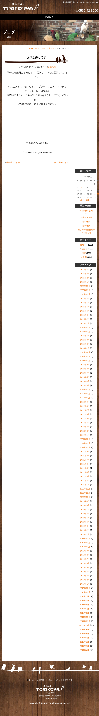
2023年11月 (85, 356)
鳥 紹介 (59, 680)
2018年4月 (84, 600)
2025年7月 (85, 303)
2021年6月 (85, 464)
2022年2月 (85, 431)
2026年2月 (85, 278)
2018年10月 (85, 592)
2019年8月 (85, 555)
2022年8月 (85, 406)
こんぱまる (84, 249)
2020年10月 (85, 497)
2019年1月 (85, 584)
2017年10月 (84, 625)
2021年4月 (85, 472)
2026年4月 (85, 269)
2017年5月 (84, 646)
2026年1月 (85, 282)
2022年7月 (85, 410)
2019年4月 (85, 571)
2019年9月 (85, 551)
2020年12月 (85, 489)
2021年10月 (85, 447)
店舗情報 (40, 680)
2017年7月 (84, 638)
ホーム (31, 680)
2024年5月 (85, 336)
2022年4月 (85, 422)
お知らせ (52, 67)
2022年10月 (85, 398)
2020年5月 (85, 518)
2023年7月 (85, 373)
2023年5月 (85, 377)
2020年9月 (85, 501)
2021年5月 (85, 468)
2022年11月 (85, 394)
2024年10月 (85, 331)
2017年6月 (84, 642)
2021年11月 (85, 443)
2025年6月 (85, 307)
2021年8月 (85, 456)
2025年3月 (85, 315)
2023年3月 (85, 385)
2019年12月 (85, 538)
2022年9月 (85, 402)
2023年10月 (85, 360)
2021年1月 (85, 485)
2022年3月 (85, 427)
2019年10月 (85, 547)
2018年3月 (84, 605)
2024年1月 (85, 348)
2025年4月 (85, 311)
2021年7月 (85, 460)
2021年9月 (85, 451)
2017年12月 (85, 617)
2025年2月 (85, 319)
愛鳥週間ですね (13, 162)
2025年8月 (85, 298)
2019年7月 (85, 559)
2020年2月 (85, 530)
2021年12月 (85, 439)
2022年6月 (85, 414)
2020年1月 (85, 534)
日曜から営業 (86, 217)
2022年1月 (85, 435)
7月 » (88, 200)
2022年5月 (85, 418)
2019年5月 (85, 567)
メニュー (50, 680)
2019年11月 (85, 542)
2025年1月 (85, 323)
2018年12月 (85, 588)
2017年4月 (84, 650)
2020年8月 (85, 505)
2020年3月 (85, 526)
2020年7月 (85, 509)
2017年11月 (85, 621)
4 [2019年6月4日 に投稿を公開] (81, 187)
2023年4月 (85, 381)
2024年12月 (85, 327)
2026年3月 (85, 274)
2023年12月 (85, 352)
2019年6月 (85, 563)
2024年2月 (85, 344)
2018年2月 (84, 609)
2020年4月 (85, 522)
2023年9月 (85, 365)
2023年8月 (85, 369)
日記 (84, 253)
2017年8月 (84, 633)
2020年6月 (85, 514)
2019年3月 (85, 576)
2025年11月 (85, 290)
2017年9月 (84, 629)
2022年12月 (85, 389)
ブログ (67, 680)
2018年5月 (84, 596)
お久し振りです (60, 162)
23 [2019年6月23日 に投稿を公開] (98, 194)
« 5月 (82, 200)
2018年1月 (84, 613)
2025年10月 (85, 294)
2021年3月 (85, 476)
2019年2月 (85, 580)
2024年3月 (85, 340)
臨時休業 (86, 221)
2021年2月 (85, 480)
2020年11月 (85, 493)
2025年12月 (85, 286)
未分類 (84, 257)
